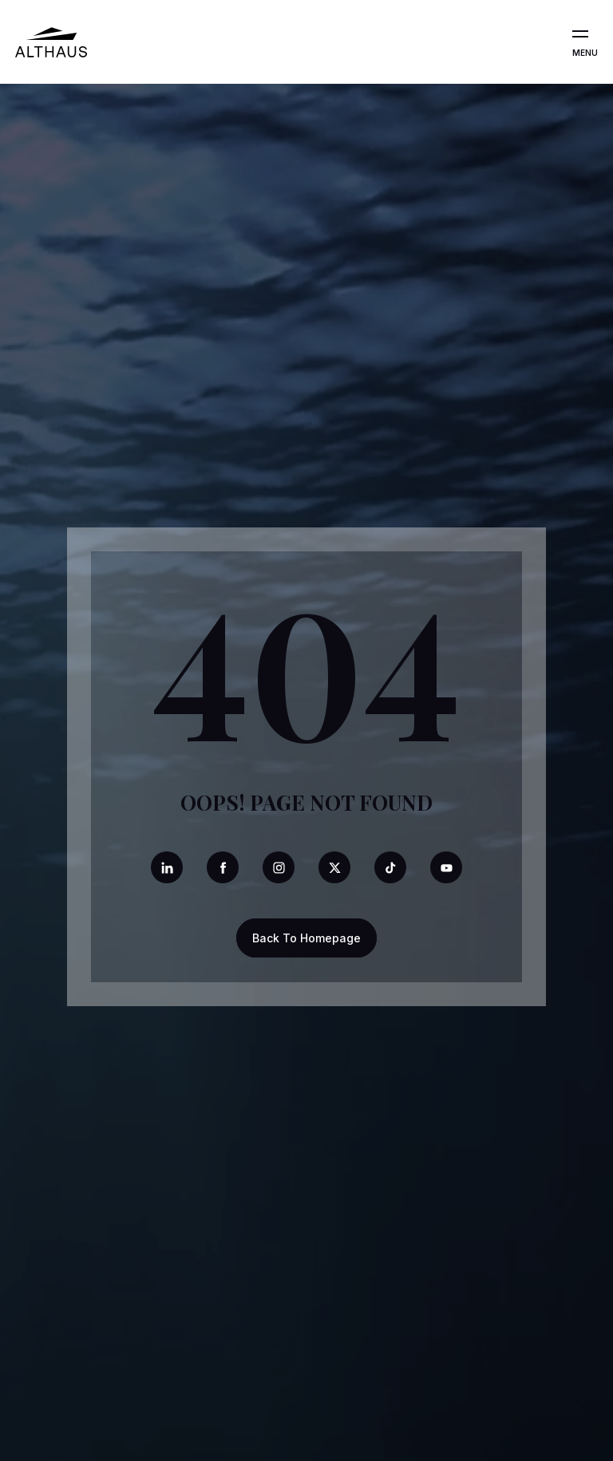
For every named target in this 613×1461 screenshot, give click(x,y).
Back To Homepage (306, 938)
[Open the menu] (580, 34)
